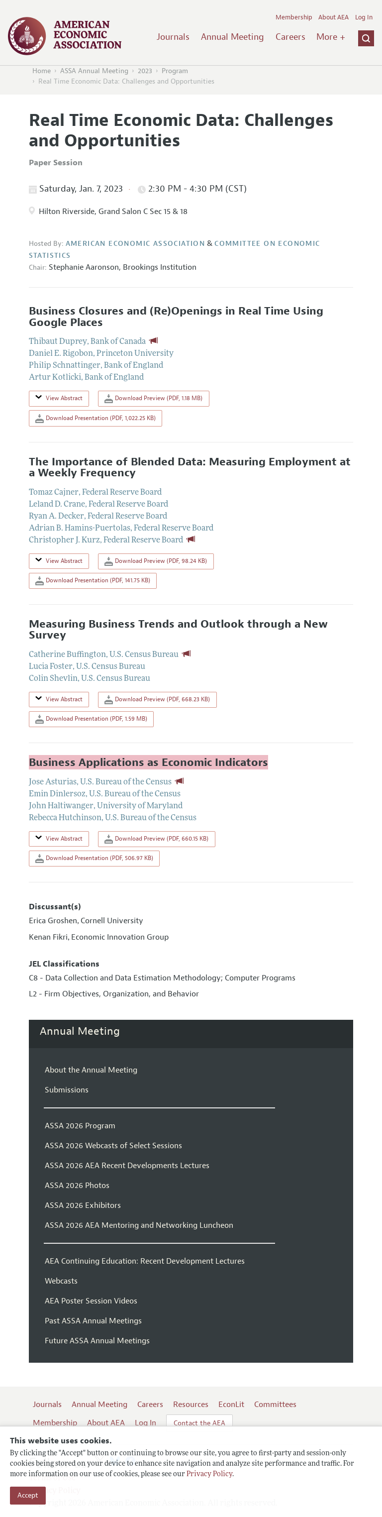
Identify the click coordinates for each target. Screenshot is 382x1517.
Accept (27, 1495)
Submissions (67, 1090)
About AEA (333, 17)
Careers (290, 36)
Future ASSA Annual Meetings (97, 1341)
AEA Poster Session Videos (91, 1301)
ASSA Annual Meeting (94, 71)
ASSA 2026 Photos (77, 1186)
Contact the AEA (199, 1423)
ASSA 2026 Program (80, 1126)
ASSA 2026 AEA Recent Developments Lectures (127, 1166)
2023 (145, 71)
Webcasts (61, 1281)
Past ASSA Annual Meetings (93, 1321)
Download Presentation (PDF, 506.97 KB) (94, 858)
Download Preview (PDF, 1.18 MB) (153, 398)
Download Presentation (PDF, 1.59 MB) (91, 719)
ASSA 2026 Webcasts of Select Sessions (113, 1146)
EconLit (231, 1404)
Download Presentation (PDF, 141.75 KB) (92, 580)
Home (41, 71)
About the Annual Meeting (91, 1070)
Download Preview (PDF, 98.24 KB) (155, 561)
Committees (275, 1404)
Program (175, 71)
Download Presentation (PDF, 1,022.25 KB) (95, 418)
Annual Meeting (232, 36)
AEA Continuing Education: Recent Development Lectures (145, 1261)
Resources (190, 1404)
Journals (173, 36)
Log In (364, 17)
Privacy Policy (209, 1474)
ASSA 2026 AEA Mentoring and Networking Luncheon (139, 1225)
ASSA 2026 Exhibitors (83, 1205)
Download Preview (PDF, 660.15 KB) (156, 839)
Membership (294, 17)
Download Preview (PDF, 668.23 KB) (157, 699)
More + (330, 36)
